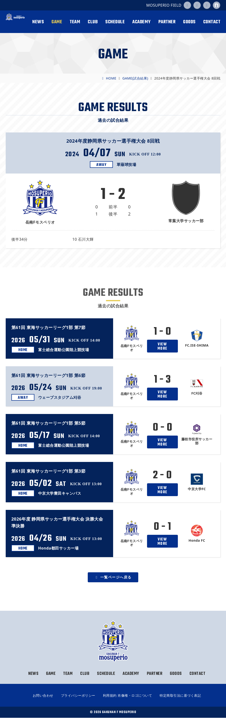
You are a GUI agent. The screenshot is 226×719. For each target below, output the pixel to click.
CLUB (93, 22)
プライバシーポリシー (78, 696)
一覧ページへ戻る (113, 577)
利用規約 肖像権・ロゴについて (127, 696)
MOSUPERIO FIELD (163, 5)
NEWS (38, 22)
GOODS (189, 22)
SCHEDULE (115, 22)
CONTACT (212, 22)
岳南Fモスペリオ (15, 22)
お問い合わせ (43, 696)
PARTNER (167, 22)
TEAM (75, 22)
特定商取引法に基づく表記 (180, 696)
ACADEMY (141, 22)
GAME (56, 22)
